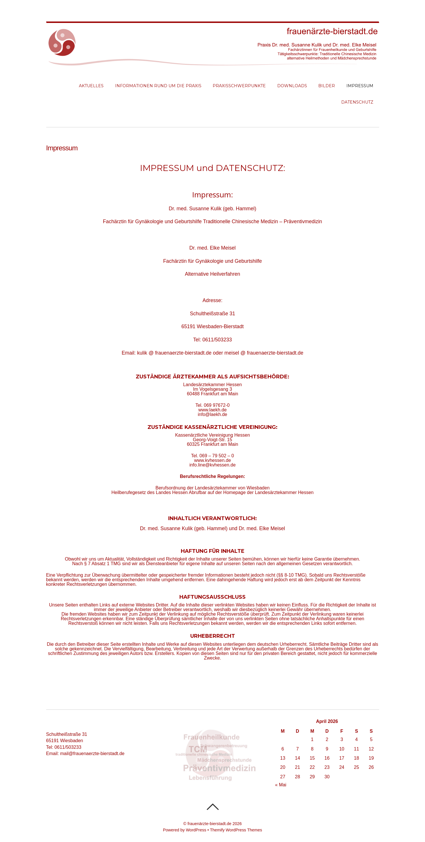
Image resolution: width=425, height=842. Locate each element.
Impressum (359, 85)
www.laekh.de (212, 409)
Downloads (292, 85)
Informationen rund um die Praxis (158, 85)
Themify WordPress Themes (236, 830)
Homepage (234, 492)
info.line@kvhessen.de (212, 464)
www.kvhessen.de (212, 460)
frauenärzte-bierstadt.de (209, 823)
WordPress (196, 830)
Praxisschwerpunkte (239, 85)
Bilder (326, 85)
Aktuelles (91, 85)
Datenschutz (357, 102)
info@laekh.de (212, 414)
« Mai (280, 784)
